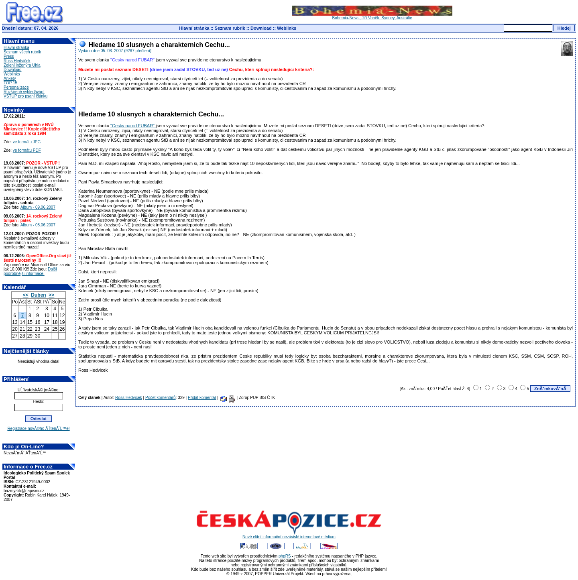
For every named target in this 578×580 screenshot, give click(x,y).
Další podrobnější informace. (30, 271)
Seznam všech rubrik (22, 52)
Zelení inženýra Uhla (22, 65)
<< (25, 295)
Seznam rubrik (230, 28)
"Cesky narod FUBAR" (132, 59)
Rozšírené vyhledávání (24, 92)
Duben (38, 295)
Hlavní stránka (194, 28)
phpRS (285, 556)
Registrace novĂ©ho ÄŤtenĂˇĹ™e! (38, 428)
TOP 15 (10, 83)
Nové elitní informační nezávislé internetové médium (289, 535)
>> (51, 295)
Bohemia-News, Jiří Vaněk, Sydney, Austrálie (372, 16)
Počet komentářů (160, 397)
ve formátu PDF (27, 150)
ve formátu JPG (27, 142)
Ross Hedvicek (128, 397)
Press (9, 56)
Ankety (10, 78)
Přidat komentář (202, 397)
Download (261, 28)
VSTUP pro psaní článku (25, 96)
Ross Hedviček (17, 61)
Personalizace (16, 87)
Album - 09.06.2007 (37, 207)
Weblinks (286, 28)
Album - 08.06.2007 (37, 225)
